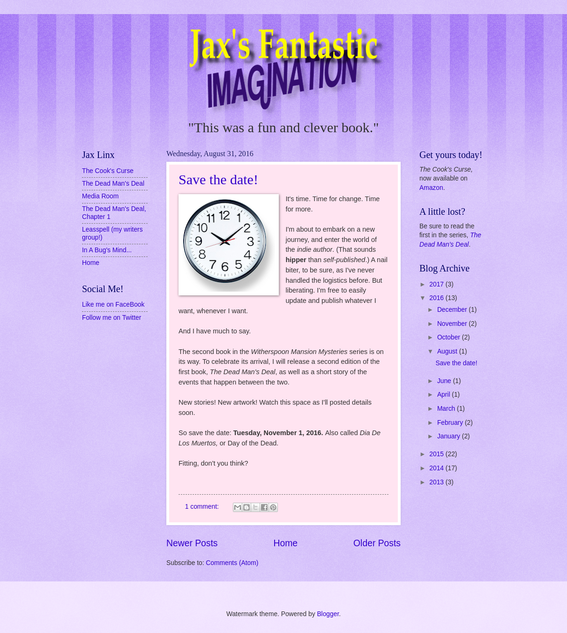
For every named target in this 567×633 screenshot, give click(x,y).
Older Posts (377, 543)
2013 (437, 482)
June (445, 380)
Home (286, 543)
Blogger (328, 614)
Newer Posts (191, 543)
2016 (437, 297)
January (449, 436)
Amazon (431, 187)
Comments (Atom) (232, 562)
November (453, 323)
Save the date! (218, 179)
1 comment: (203, 506)
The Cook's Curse (108, 170)
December (453, 309)
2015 (437, 454)
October (449, 337)
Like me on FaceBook (113, 304)
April (444, 394)
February (451, 422)
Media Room (100, 196)
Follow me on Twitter (111, 317)
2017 (437, 284)
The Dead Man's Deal (113, 183)
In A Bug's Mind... (107, 250)
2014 (437, 468)
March (447, 408)
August (448, 351)
